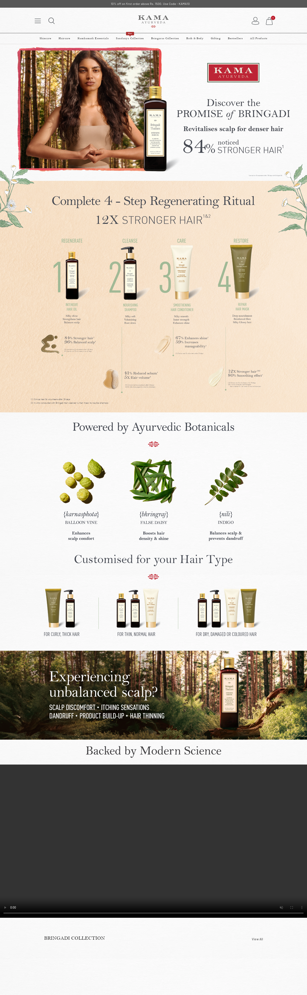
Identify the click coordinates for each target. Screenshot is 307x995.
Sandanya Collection (130, 36)
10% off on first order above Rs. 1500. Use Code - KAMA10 (150, 4)
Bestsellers (235, 38)
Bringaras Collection (165, 38)
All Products (258, 38)
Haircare (64, 38)
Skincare (45, 38)
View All (257, 939)
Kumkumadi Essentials (93, 38)
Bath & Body (195, 38)
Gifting (216, 38)
